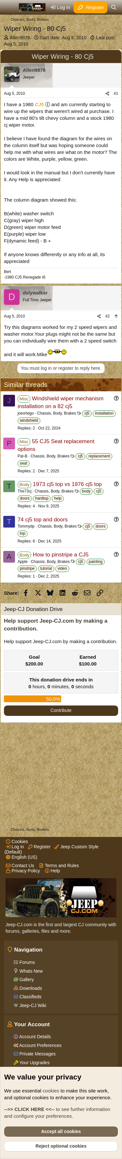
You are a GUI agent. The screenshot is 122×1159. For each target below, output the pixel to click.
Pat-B (22, 456)
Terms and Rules (59, 865)
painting (95, 561)
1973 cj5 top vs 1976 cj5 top (67, 484)
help (57, 498)
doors (25, 498)
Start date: (63, 37)
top (22, 533)
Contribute (61, 710)
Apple (23, 561)
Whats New (30, 971)
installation (104, 413)
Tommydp (26, 526)
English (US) (21, 857)
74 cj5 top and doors (43, 520)
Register (39, 846)
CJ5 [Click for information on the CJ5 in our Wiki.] (39, 104)
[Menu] (9, 7)
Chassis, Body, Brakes (56, 413)
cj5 (86, 413)
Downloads (30, 988)
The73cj (25, 491)
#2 (107, 316)
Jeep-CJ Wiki (32, 1005)
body (86, 491)
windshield (29, 420)
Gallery (26, 979)
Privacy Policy (23, 870)
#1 (116, 93)
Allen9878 (20, 37)
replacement (99, 456)
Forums (26, 962)
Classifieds (30, 996)
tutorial (46, 568)
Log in (15, 846)
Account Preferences (39, 1045)
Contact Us (20, 865)
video (62, 568)
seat (23, 463)
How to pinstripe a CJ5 (60, 555)
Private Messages (37, 1053)
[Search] (113, 7)
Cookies (17, 841)
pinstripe (27, 568)
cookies (51, 1090)
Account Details (34, 1036)
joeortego (26, 413)
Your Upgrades (34, 1062)
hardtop (41, 498)
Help (52, 870)
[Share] (107, 93)
